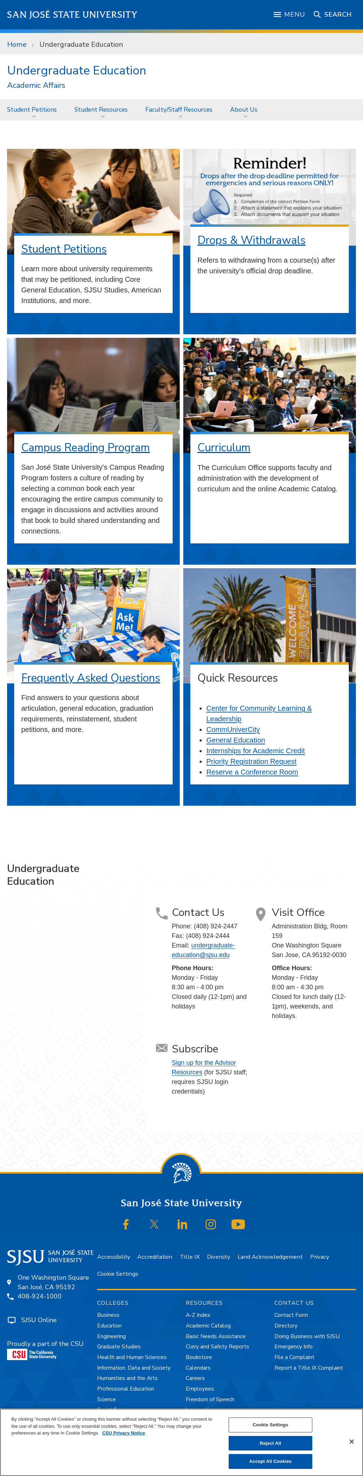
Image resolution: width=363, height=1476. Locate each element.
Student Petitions (32, 109)
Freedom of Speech (210, 1399)
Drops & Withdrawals (251, 240)
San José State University (72, 14)
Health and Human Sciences (132, 1357)
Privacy (319, 1257)
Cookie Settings (117, 1274)
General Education (235, 740)
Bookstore (199, 1357)
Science (106, 1399)
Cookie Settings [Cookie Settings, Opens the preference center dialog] (270, 1424)
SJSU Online (39, 1320)
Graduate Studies (119, 1347)
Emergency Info (293, 1347)
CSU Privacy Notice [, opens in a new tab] (123, 1433)
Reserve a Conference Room (252, 772)
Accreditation (154, 1257)
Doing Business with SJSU (307, 1336)
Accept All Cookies (270, 1461)
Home (17, 44)
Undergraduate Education (81, 44)
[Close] (351, 1441)
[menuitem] (33, 109)
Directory (285, 1326)
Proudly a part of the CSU (45, 1350)
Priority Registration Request (251, 761)
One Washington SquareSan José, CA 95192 (53, 1282)
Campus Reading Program (85, 447)
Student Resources (101, 109)
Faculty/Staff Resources (178, 109)
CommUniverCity (233, 729)
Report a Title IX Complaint (308, 1368)
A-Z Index (198, 1315)
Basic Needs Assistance (216, 1336)
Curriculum (224, 447)
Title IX (190, 1257)
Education (109, 1326)
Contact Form (291, 1315)
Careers (195, 1378)
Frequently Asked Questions (90, 678)
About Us (243, 109)
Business (108, 1315)
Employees (200, 1389)
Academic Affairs (36, 85)
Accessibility (113, 1257)
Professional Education (125, 1389)
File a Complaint (294, 1357)
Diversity (218, 1257)
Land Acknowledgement (270, 1257)
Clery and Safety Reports (217, 1347)
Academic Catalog (208, 1326)
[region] (181, 1442)
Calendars (198, 1368)
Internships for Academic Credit (255, 751)
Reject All (270, 1443)
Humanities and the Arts (127, 1378)
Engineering (111, 1336)
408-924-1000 (40, 1296)
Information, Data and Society (134, 1368)
